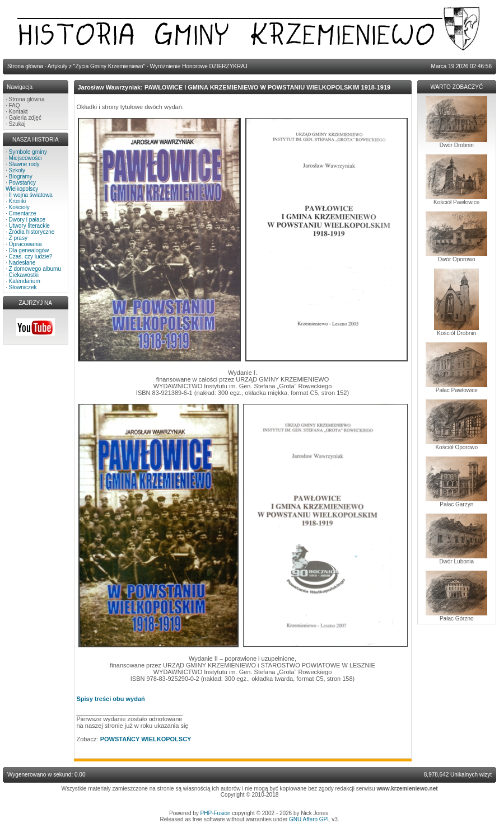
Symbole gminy (28, 152)
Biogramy (20, 176)
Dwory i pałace (27, 220)
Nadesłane (22, 263)
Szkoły (17, 170)
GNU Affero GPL (309, 819)
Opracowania (25, 244)
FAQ (14, 105)
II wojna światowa (31, 195)
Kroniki (17, 201)
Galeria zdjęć (25, 118)
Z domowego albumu (35, 269)
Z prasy (18, 238)
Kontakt (18, 112)
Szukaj (17, 124)
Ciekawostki (24, 275)
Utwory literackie (29, 226)
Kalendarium (24, 281)
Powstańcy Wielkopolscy (22, 186)
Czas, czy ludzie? (31, 256)
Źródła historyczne (32, 232)
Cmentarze (22, 213)
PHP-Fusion (215, 813)
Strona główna (27, 99)
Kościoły (19, 207)
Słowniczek (23, 287)
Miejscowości (25, 158)
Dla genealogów (29, 250)
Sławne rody (24, 164)
